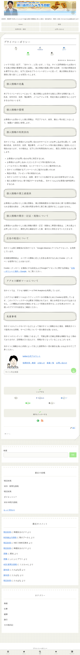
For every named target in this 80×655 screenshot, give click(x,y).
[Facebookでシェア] (40, 48)
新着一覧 (50, 363)
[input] (40, 372)
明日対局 (7, 481)
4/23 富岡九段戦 (10, 564)
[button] (52, 54)
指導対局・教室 (29, 363)
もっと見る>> (9, 510)
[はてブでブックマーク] (64, 48)
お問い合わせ (61, 363)
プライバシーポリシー (40, 648)
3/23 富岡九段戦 (11, 486)
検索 (5, 451)
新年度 (6, 570)
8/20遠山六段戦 (10, 537)
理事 (5, 554)
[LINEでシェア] (28, 54)
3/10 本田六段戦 (10, 502)
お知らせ (41, 363)
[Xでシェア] (16, 48)
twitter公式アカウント (32, 356)
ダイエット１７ (10, 497)
